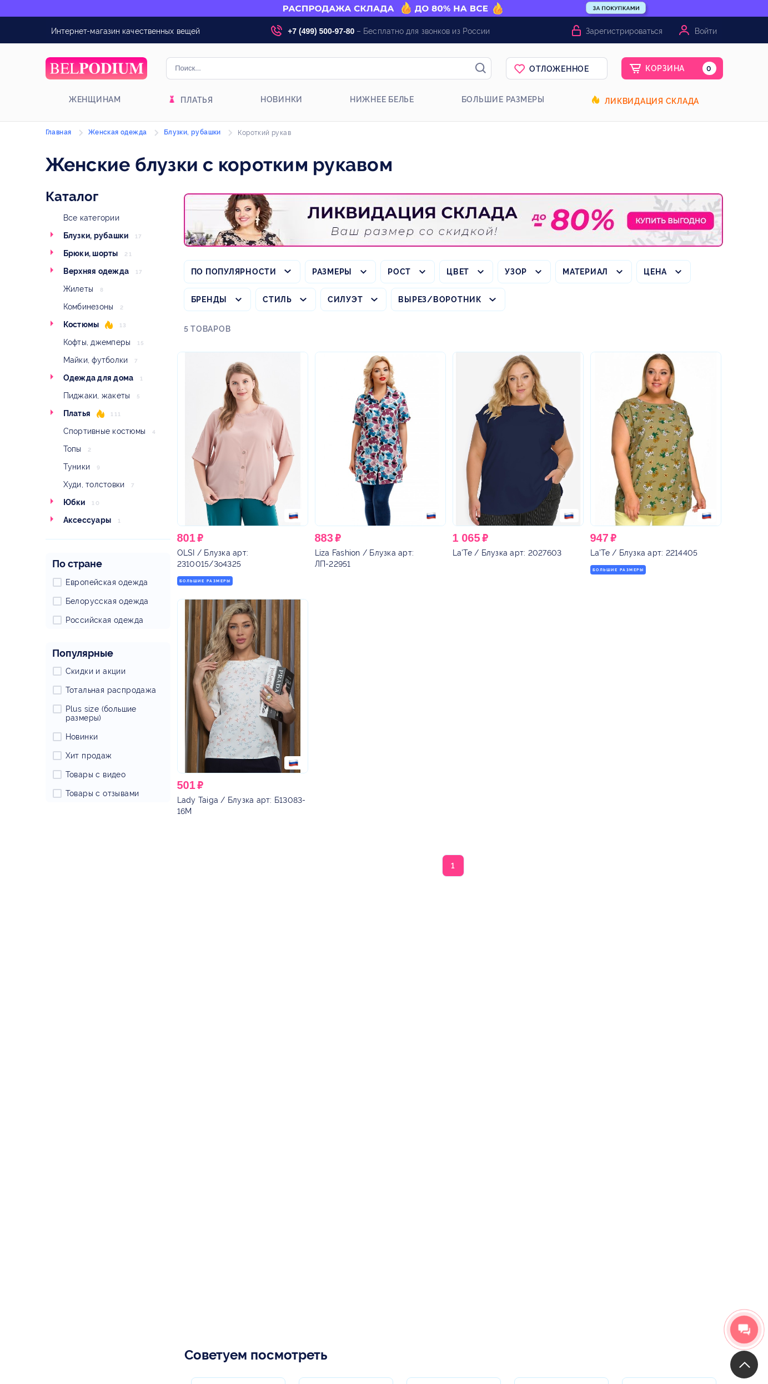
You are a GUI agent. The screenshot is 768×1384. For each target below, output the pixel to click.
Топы (72, 448)
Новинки (281, 99)
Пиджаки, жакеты (96, 395)
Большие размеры (503, 99)
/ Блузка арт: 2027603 (507, 552)
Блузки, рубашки (96, 235)
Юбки (74, 502)
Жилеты (78, 288)
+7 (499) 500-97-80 (321, 31)
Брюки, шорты (90, 253)
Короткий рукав (264, 133)
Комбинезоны (88, 306)
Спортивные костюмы (104, 431)
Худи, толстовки (94, 484)
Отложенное (559, 68)
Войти (706, 31)
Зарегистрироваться (624, 31)
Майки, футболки (95, 360)
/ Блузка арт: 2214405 (644, 552)
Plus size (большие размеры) (101, 713)
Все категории (91, 217)
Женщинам (95, 99)
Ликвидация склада (652, 101)
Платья (196, 100)
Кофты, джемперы (97, 342)
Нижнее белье (382, 99)
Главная (59, 132)
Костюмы (81, 324)
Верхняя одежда (96, 271)
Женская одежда (117, 132)
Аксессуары (87, 520)
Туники (77, 466)
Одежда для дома (98, 377)
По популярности (234, 271)
